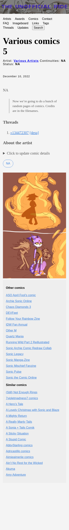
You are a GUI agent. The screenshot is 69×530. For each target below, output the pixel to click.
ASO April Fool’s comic (21, 295)
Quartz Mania (15, 336)
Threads (8, 27)
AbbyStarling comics (19, 445)
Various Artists (26, 60)
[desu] (34, 133)
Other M (11, 330)
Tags (46, 23)
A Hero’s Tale (14, 404)
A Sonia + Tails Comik (20, 427)
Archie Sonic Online (19, 301)
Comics (33, 18)
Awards (20, 18)
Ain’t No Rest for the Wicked (24, 463)
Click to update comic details (28, 153)
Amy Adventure (16, 474)
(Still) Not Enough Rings (21, 392)
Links (35, 23)
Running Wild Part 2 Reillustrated (27, 342)
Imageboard (20, 23)
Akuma (10, 468)
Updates (23, 27)
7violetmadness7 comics (22, 398)
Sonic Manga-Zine (18, 359)
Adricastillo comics (18, 451)
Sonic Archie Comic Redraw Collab (29, 348)
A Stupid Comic (16, 439)
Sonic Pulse (14, 371)
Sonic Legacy (15, 354)
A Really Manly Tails (19, 421)
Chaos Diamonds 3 (18, 307)
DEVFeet (12, 312)
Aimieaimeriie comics (19, 457)
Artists (7, 18)
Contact (47, 18)
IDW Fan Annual (16, 324)
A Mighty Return (16, 415)
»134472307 (19, 133)
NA (8, 163)
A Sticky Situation (17, 433)
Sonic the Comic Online (21, 377)
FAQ (6, 23)
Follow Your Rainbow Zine (23, 318)
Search (38, 27)
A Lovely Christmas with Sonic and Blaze (32, 410)
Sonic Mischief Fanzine (21, 365)
